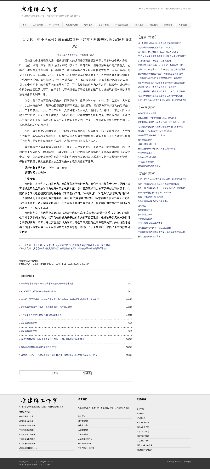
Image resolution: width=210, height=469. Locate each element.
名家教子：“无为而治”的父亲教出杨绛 (155, 131)
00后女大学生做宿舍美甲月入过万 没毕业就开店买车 (162, 56)
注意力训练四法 (145, 218)
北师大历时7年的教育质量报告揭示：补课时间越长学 (162, 100)
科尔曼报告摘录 (145, 139)
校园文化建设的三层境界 (149, 236)
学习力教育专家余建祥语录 (150, 223)
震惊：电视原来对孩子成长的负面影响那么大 (158, 183)
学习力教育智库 (143, 440)
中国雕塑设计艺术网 (27, 439)
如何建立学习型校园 (147, 157)
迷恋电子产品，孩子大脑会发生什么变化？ (157, 87)
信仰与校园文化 (145, 210)
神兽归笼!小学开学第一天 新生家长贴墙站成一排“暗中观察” (47, 283)
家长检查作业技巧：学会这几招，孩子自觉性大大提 (161, 122)
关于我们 (170, 461)
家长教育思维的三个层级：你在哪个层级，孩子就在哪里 (46, 307)
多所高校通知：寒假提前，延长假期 (154, 60)
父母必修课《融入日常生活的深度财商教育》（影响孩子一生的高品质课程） (70, 248)
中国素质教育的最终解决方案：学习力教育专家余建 (161, 232)
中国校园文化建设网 (144, 449)
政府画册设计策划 (26, 421)
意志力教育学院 (143, 427)
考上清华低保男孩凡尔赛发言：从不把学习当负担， (161, 95)
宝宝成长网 (141, 418)
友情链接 (187, 461)
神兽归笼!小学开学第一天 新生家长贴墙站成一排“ (160, 65)
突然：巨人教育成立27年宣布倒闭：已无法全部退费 (161, 69)
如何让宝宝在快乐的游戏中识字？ (153, 201)
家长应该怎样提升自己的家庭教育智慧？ (39, 346)
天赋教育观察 (83, 430)
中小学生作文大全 (26, 416)
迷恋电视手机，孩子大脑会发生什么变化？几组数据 (161, 91)
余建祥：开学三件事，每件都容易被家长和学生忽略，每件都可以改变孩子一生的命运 (60, 299)
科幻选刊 (81, 416)
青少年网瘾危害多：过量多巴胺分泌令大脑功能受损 (161, 82)
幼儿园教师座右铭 (29, 331)
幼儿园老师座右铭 (29, 323)
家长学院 (140, 409)
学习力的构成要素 (146, 161)
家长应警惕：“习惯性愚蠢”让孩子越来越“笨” (157, 117)
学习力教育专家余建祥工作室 (30, 464)
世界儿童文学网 (143, 431)
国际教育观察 (83, 420)
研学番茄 (140, 413)
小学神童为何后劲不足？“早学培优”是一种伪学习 (160, 78)
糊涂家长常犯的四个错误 (149, 166)
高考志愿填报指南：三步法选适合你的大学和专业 (160, 126)
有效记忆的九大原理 (147, 113)
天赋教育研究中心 (85, 439)
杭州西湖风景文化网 (27, 425)
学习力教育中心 (70, 55)
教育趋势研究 (24, 412)
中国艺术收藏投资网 (27, 443)
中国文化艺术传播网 (27, 434)
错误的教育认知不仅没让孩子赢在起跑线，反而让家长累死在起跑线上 (52, 338)
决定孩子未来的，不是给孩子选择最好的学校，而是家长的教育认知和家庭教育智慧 (59, 354)
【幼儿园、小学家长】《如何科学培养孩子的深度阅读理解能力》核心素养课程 (71, 245)
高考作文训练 (83, 425)
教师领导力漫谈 (145, 214)
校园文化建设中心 (85, 443)
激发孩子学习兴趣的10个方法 (151, 135)
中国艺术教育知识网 (27, 430)
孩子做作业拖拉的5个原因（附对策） (155, 192)
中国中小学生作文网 (144, 445)
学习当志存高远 (145, 152)
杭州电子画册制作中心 (28, 448)
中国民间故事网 (143, 436)
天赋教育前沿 (83, 434)
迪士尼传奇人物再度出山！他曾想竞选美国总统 (159, 43)
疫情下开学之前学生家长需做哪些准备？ (39, 291)
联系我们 (178, 461)
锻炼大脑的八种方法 (147, 144)
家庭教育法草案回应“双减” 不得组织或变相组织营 (160, 73)
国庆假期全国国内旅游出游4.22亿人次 (155, 47)
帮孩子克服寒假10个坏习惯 (150, 196)
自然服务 (142, 205)
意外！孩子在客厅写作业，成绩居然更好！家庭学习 (161, 188)
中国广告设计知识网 (86, 448)
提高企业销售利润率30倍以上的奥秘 (154, 227)
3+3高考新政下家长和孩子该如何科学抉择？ (41, 315)
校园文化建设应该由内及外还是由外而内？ (157, 148)
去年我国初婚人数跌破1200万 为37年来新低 (158, 51)
